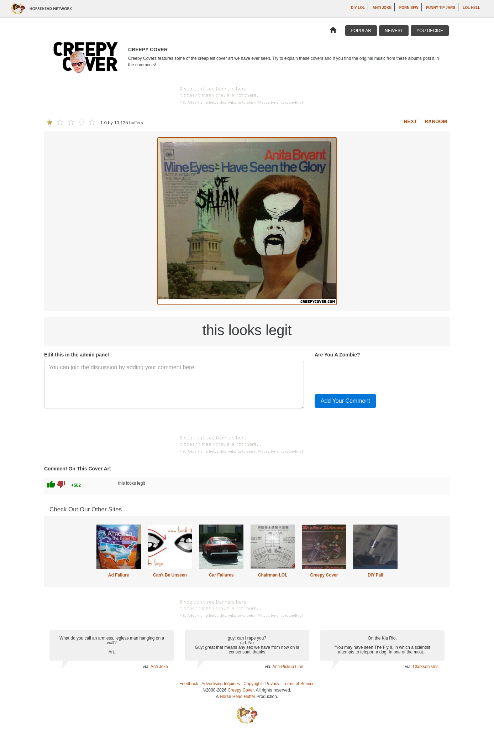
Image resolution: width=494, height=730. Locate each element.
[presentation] (369, 375)
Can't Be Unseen (170, 575)
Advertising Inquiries (220, 683)
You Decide (429, 30)
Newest (394, 30)
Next (410, 121)
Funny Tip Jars (440, 8)
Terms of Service (299, 683)
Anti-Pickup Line (287, 666)
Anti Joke (382, 8)
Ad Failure (118, 575)
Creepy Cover (324, 575)
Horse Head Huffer (237, 696)
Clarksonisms (425, 666)
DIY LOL (358, 8)
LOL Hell (471, 8)
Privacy (272, 683)
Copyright (252, 683)
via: (146, 666)
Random (436, 121)
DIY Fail (375, 575)
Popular (361, 30)
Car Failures (221, 575)
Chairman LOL (273, 575)
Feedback (188, 683)
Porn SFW (409, 8)
